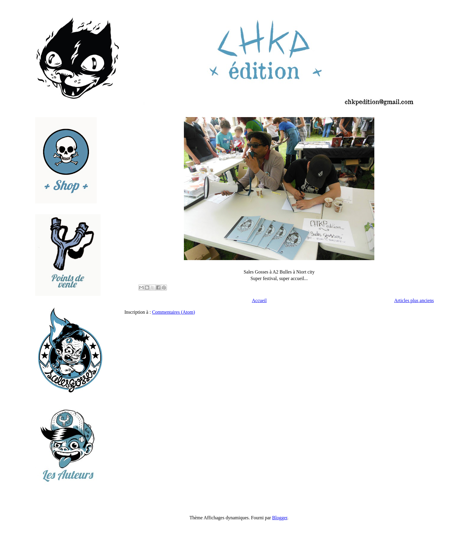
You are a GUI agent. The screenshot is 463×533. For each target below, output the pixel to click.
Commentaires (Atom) (173, 312)
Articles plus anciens (414, 300)
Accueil (259, 300)
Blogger (279, 517)
